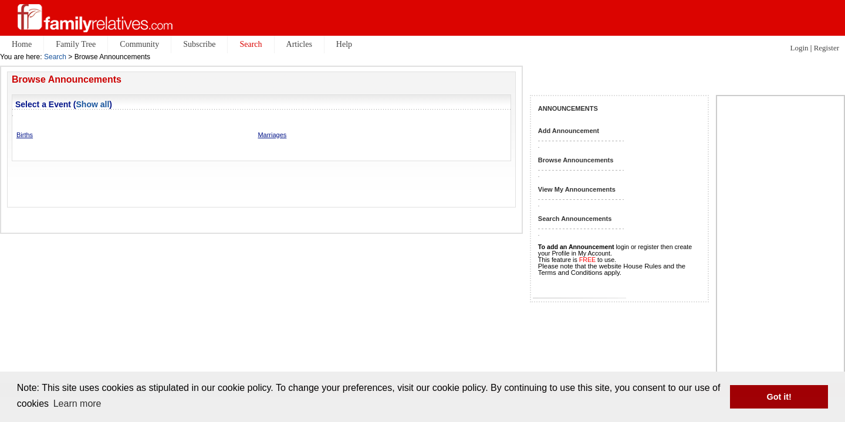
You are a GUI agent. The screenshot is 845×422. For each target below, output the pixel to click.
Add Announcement (568, 130)
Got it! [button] (779, 396)
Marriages (272, 134)
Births (24, 134)
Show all (93, 104)
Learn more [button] (77, 404)
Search (55, 57)
